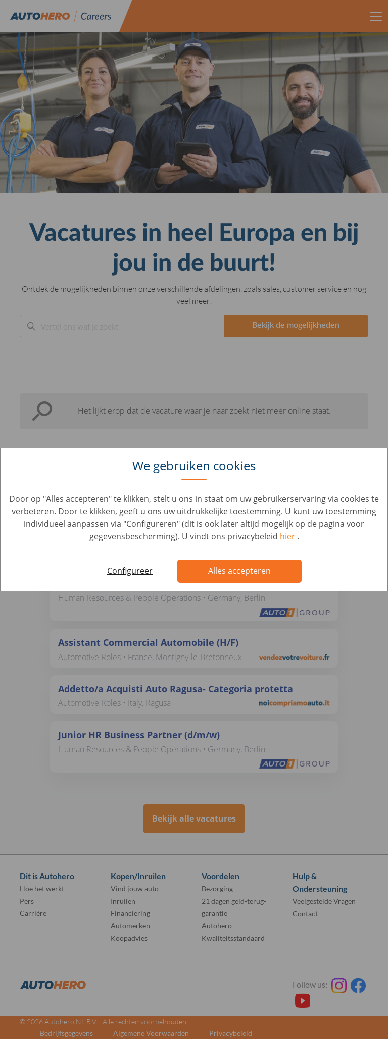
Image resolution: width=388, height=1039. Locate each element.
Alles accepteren (239, 570)
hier (288, 536)
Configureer (130, 570)
